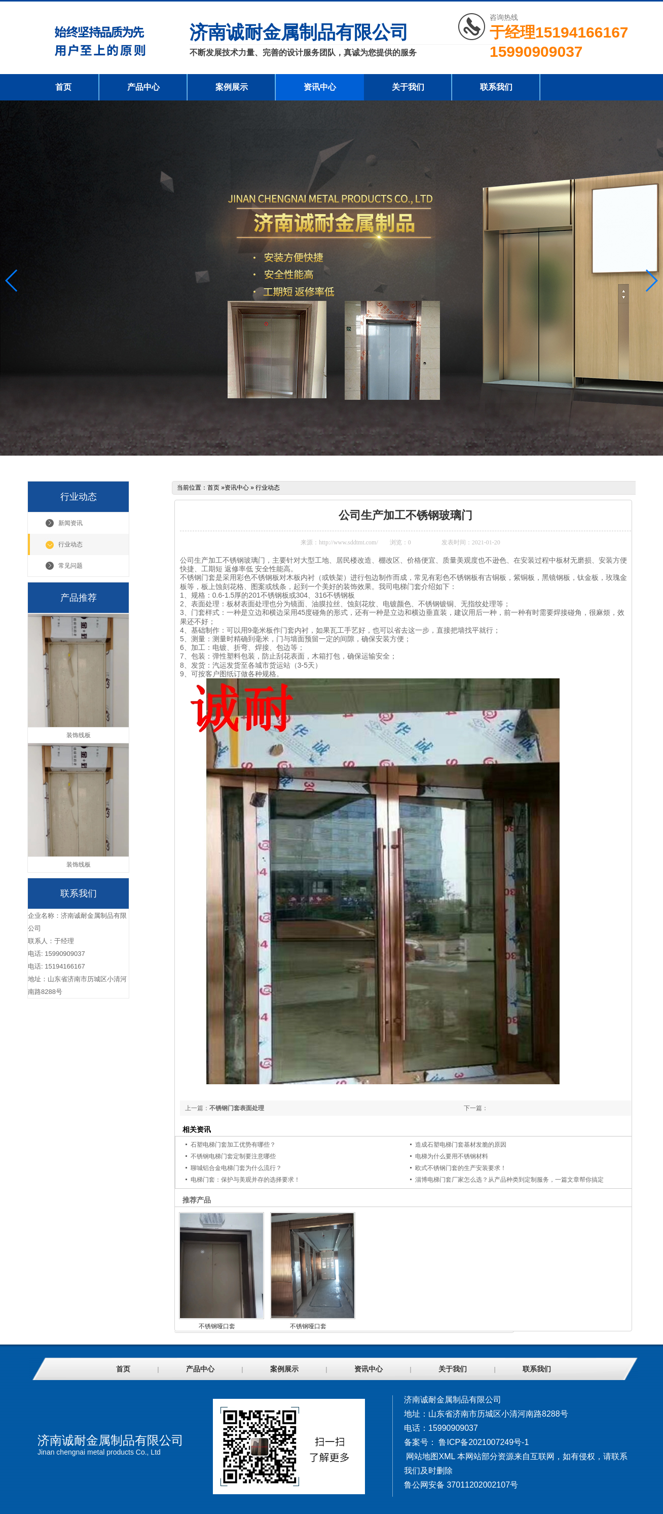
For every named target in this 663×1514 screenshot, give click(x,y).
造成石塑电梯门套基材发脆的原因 (460, 1144)
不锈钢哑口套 (217, 1326)
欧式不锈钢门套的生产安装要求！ (460, 1168)
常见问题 (70, 565)
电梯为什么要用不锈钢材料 (451, 1156)
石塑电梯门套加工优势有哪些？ (233, 1144)
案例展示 (231, 87)
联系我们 (496, 87)
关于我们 (408, 87)
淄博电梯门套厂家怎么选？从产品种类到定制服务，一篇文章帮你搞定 (509, 1179)
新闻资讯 (70, 523)
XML (446, 1456)
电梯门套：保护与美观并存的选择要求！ (245, 1179)
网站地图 (422, 1456)
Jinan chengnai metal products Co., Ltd (99, 1452)
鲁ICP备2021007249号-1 (483, 1442)
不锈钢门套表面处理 (236, 1108)
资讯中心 (320, 87)
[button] (651, 280)
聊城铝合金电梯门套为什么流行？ (236, 1168)
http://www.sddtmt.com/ (348, 542)
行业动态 (70, 544)
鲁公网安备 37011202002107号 (461, 1485)
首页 (63, 87)
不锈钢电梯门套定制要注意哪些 (233, 1156)
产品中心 (143, 87)
